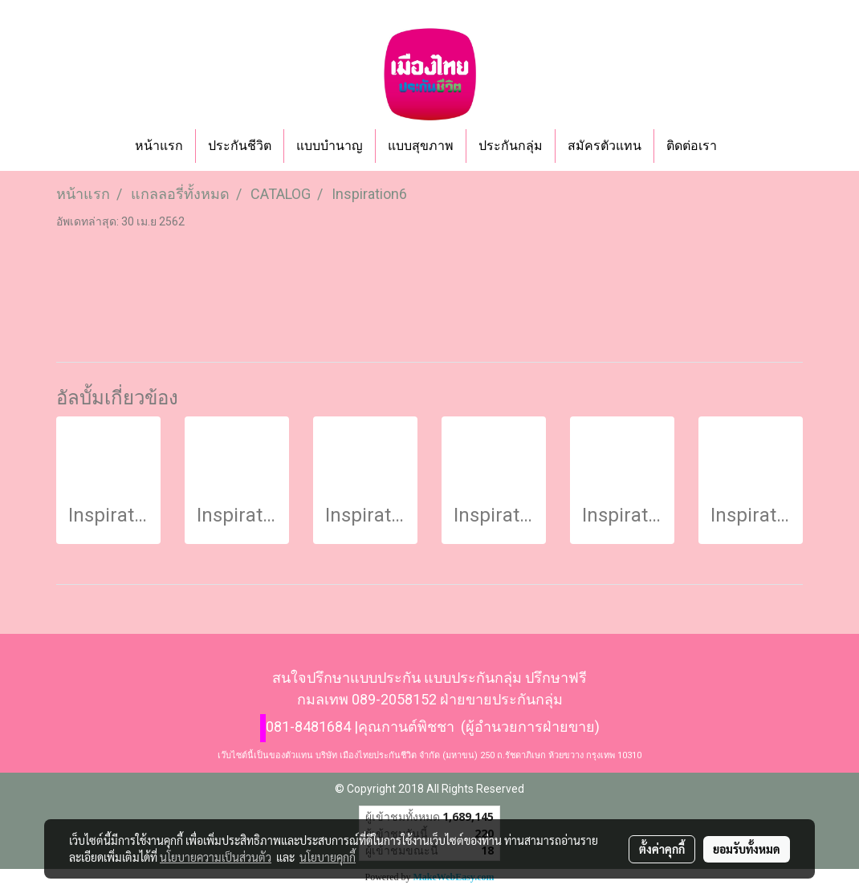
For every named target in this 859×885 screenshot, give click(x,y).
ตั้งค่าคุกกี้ (662, 849)
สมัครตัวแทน (604, 145)
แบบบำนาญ (329, 145)
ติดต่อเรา (691, 145)
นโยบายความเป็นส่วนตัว (215, 857)
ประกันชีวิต (239, 145)
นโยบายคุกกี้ (327, 857)
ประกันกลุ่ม (510, 145)
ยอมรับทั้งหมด (746, 849)
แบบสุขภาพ (421, 145)
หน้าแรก (159, 145)
